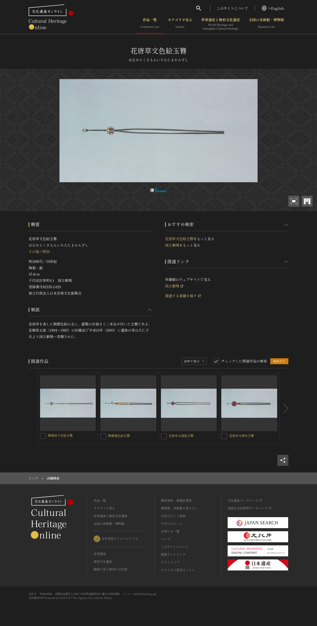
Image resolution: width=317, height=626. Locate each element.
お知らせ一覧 (170, 531)
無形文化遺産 (103, 561)
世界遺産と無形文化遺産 (220, 24)
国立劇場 (172, 245)
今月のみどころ (171, 523)
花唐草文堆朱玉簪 (241, 435)
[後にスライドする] (284, 408)
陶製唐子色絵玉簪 (60, 435)
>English (273, 8)
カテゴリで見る (180, 24)
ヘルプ (165, 539)
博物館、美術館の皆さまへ (179, 508)
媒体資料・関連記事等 (176, 500)
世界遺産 (100, 554)
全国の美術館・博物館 (266, 24)
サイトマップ (170, 562)
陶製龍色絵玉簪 (119, 435)
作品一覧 (150, 24)
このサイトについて (232, 8)
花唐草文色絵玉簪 (179, 238)
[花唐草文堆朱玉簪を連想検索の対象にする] (224, 436)
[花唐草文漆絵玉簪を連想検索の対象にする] (164, 436)
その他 (34, 251)
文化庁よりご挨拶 (173, 516)
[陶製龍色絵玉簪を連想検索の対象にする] (103, 436)
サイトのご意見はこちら (178, 570)
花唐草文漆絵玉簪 (181, 435)
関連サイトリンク (173, 554)
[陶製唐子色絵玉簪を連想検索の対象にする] (43, 436)
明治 (46, 251)
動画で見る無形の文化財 (110, 569)
